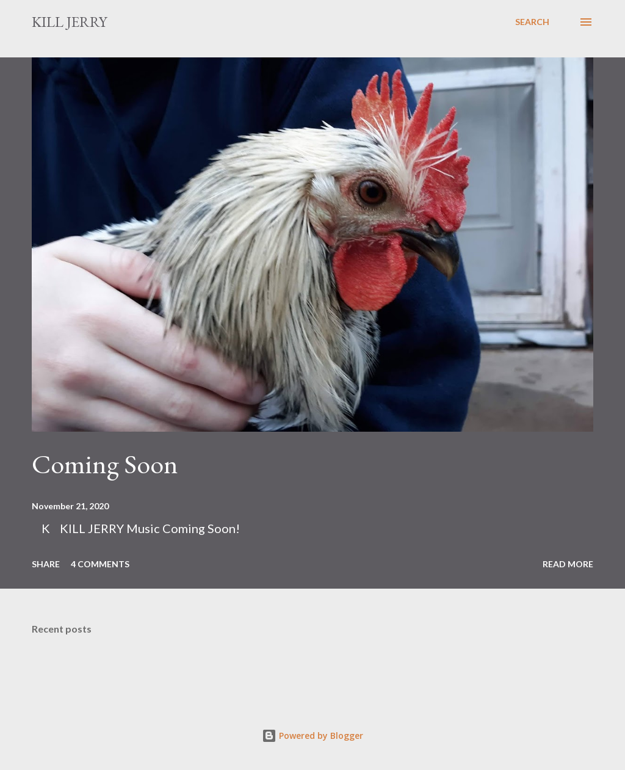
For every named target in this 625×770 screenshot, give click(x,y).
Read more (568, 564)
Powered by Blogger (312, 735)
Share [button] (46, 564)
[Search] (532, 22)
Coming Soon (105, 463)
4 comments (100, 564)
